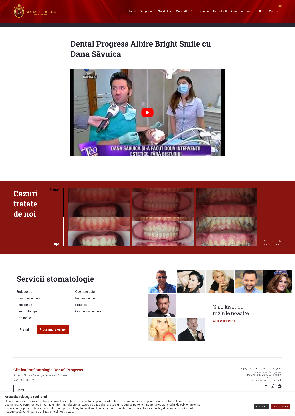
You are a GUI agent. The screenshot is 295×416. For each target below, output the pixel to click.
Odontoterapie (85, 292)
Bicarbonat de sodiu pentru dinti (265, 380)
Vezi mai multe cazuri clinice (273, 243)
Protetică (81, 305)
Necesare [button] (261, 406)
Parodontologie (27, 311)
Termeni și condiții (272, 377)
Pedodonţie (24, 305)
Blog (262, 12)
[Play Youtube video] (147, 112)
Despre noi (147, 12)
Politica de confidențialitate (268, 372)
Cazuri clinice (200, 12)
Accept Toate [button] (280, 406)
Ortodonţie (24, 318)
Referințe (237, 12)
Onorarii (181, 12)
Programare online (53, 329)
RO (280, 6)
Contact (274, 12)
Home (132, 12)
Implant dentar (85, 298)
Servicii (165, 12)
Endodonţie (24, 292)
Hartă (20, 390)
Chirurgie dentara (28, 298)
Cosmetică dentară (88, 311)
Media (251, 12)
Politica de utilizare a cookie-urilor (264, 375)
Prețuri (24, 329)
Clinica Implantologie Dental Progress (48, 369)
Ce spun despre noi (224, 320)
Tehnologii (220, 12)
